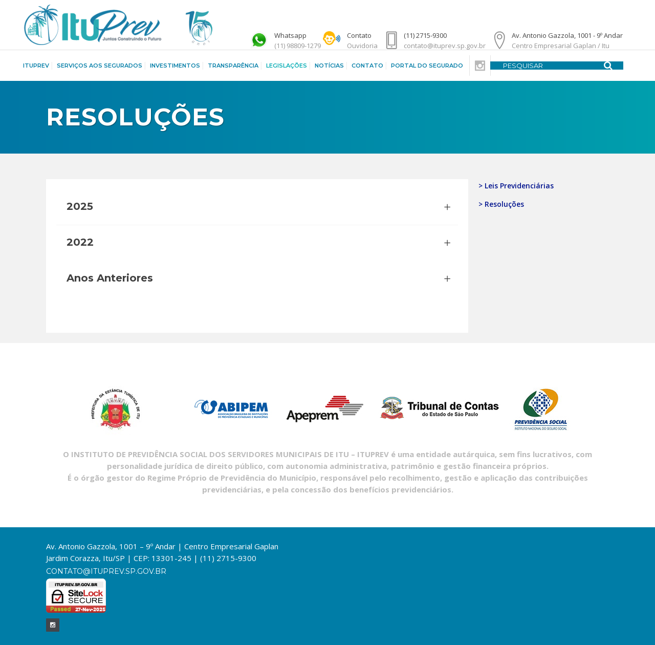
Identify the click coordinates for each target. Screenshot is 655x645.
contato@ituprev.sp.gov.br (106, 571)
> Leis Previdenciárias (516, 185)
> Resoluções (501, 204)
